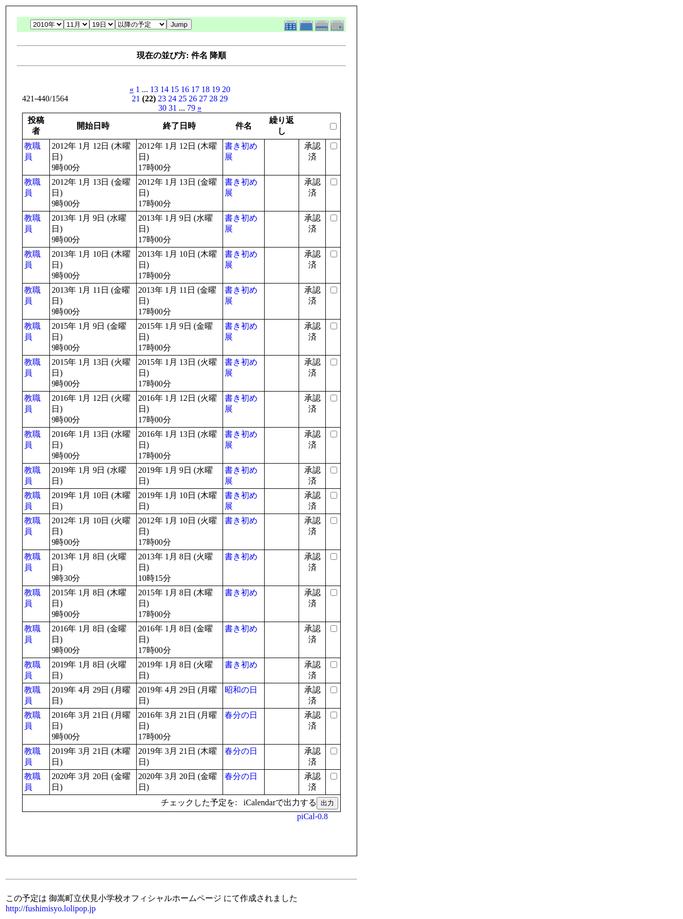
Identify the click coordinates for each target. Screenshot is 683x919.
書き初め (241, 520)
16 (185, 89)
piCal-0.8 (312, 816)
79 (191, 107)
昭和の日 (241, 689)
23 (162, 98)
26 (193, 98)
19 (216, 89)
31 (173, 107)
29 (223, 98)
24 (172, 98)
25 (182, 98)
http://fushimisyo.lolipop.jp (51, 908)
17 (195, 89)
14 (164, 89)
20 (226, 89)
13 (154, 89)
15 (175, 89)
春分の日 (241, 715)
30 (162, 107)
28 (213, 98)
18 (205, 89)
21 (136, 98)
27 (203, 98)
